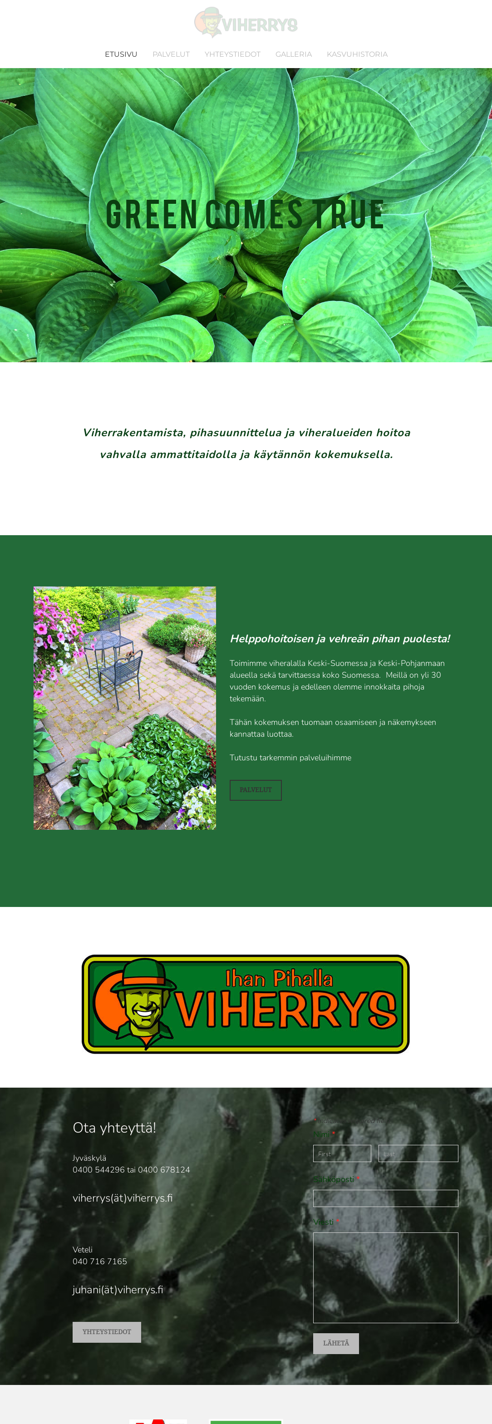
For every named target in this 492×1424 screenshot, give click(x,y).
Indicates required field (351, 1121)
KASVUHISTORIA (357, 54)
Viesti (326, 1222)
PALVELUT (171, 54)
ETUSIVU (121, 54)
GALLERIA (294, 54)
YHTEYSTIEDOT (233, 54)
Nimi (324, 1134)
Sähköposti (336, 1179)
